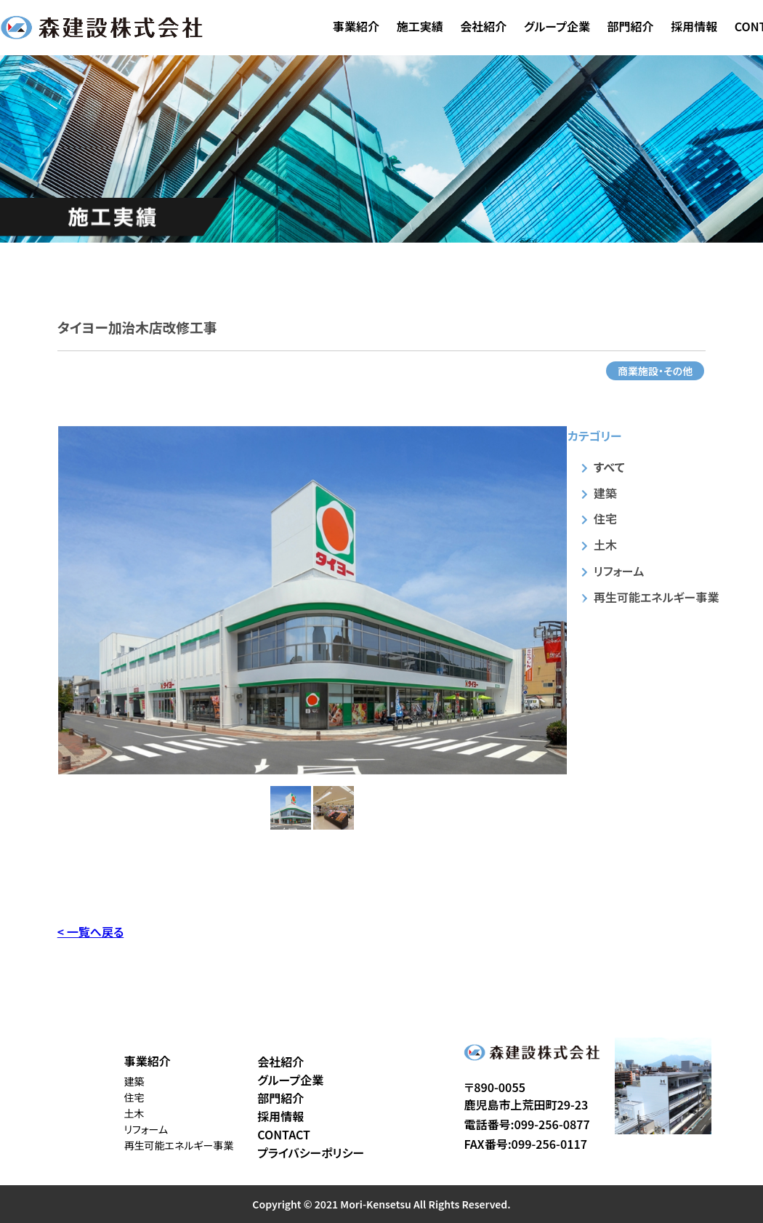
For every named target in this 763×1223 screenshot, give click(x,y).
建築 (605, 493)
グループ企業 (557, 26)
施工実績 (420, 26)
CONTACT (283, 1134)
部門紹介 (630, 26)
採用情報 (694, 26)
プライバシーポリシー (310, 1152)
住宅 (605, 518)
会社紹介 (483, 26)
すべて (609, 467)
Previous (47, 600)
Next (577, 600)
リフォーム (619, 571)
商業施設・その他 (655, 371)
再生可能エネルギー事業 (656, 597)
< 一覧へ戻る (90, 931)
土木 (605, 544)
